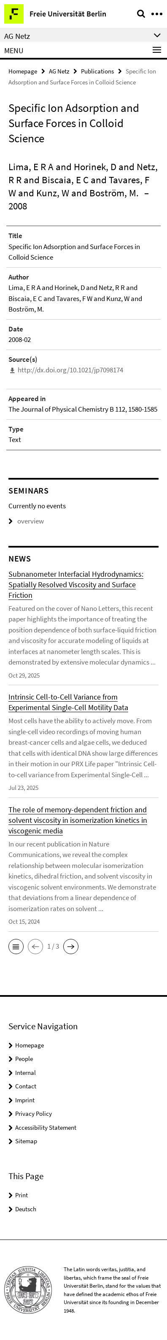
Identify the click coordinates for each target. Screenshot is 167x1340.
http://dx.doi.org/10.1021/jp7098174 (70, 369)
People (24, 1059)
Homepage (22, 71)
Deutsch (25, 1209)
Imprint (25, 1100)
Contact (25, 1086)
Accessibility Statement (45, 1127)
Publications (97, 71)
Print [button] (21, 1195)
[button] (16, 946)
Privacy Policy (33, 1113)
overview (26, 521)
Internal (25, 1073)
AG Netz (59, 71)
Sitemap (26, 1141)
